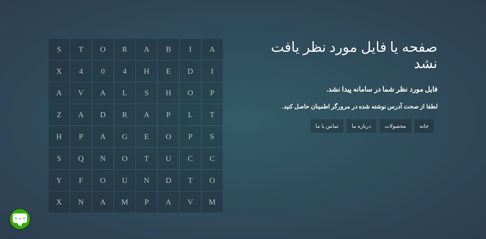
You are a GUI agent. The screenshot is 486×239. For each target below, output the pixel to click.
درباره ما (361, 126)
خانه (424, 126)
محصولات (395, 126)
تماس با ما (326, 126)
